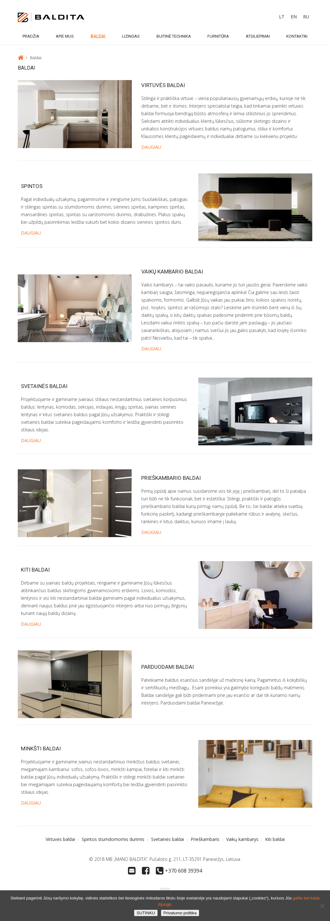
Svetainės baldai (44, 386)
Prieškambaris (205, 839)
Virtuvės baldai (163, 85)
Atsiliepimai (258, 36)
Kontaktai (297, 36)
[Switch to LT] (282, 17)
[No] (322, 906)
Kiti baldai (35, 570)
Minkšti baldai (41, 748)
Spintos (31, 186)
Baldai (98, 36)
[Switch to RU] (306, 17)
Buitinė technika (173, 36)
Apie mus (65, 36)
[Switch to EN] (294, 17)
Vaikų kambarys (242, 839)
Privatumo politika (180, 913)
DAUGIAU (151, 147)
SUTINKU (145, 913)
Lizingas (131, 36)
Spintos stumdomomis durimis (113, 839)
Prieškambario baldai (171, 478)
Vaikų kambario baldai (172, 271)
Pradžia (30, 36)
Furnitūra (218, 36)
